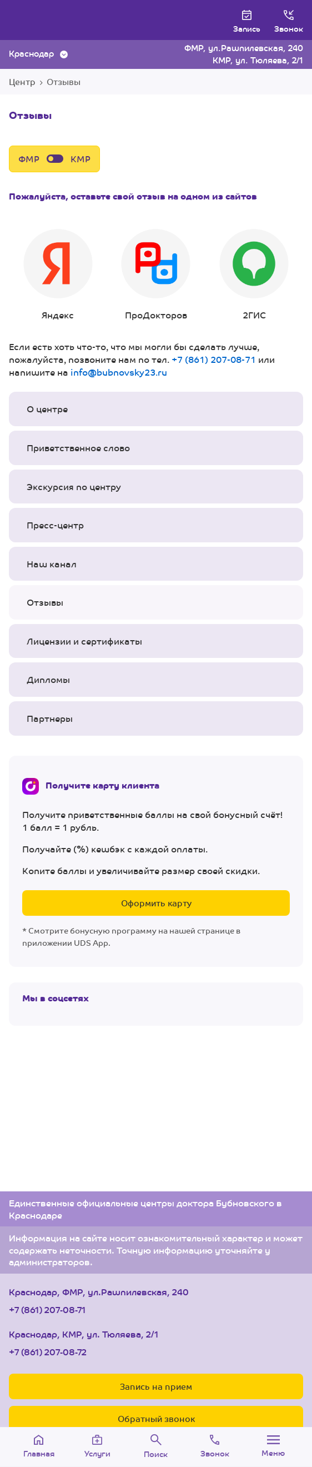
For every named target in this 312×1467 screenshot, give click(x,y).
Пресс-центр (55, 525)
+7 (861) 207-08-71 (214, 359)
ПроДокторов (156, 275)
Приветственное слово (78, 448)
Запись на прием (156, 1386)
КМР (80, 159)
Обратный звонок (156, 1418)
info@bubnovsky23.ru (119, 372)
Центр (22, 81)
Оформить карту (156, 902)
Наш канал (52, 564)
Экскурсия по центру (74, 486)
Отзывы (45, 602)
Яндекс (58, 275)
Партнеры (50, 718)
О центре (47, 409)
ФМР (28, 159)
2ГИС (254, 275)
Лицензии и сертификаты (84, 641)
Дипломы (48, 679)
